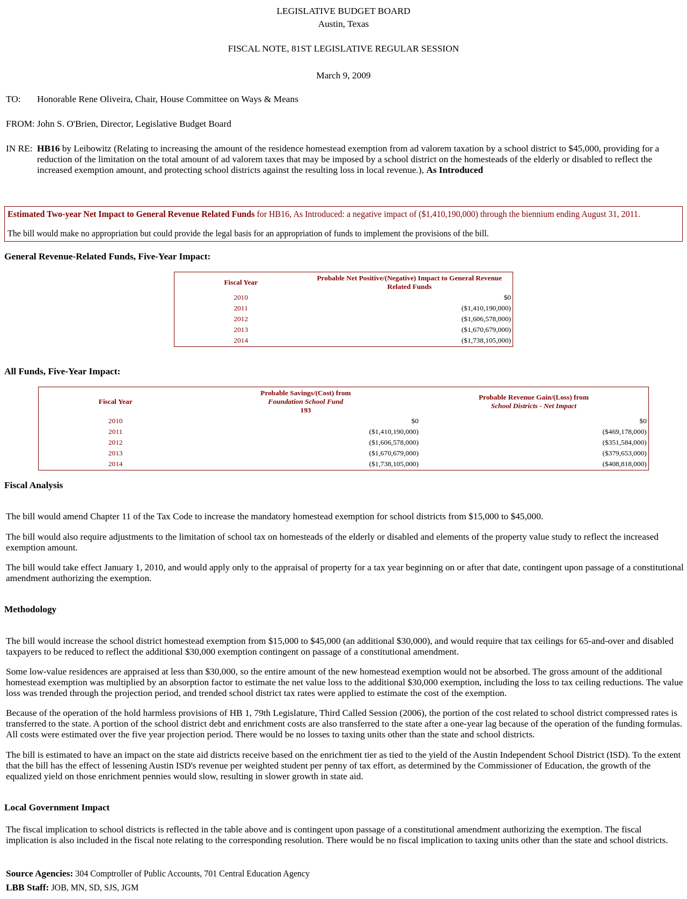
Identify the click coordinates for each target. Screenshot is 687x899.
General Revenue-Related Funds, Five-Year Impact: (107, 256)
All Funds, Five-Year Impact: (62, 371)
